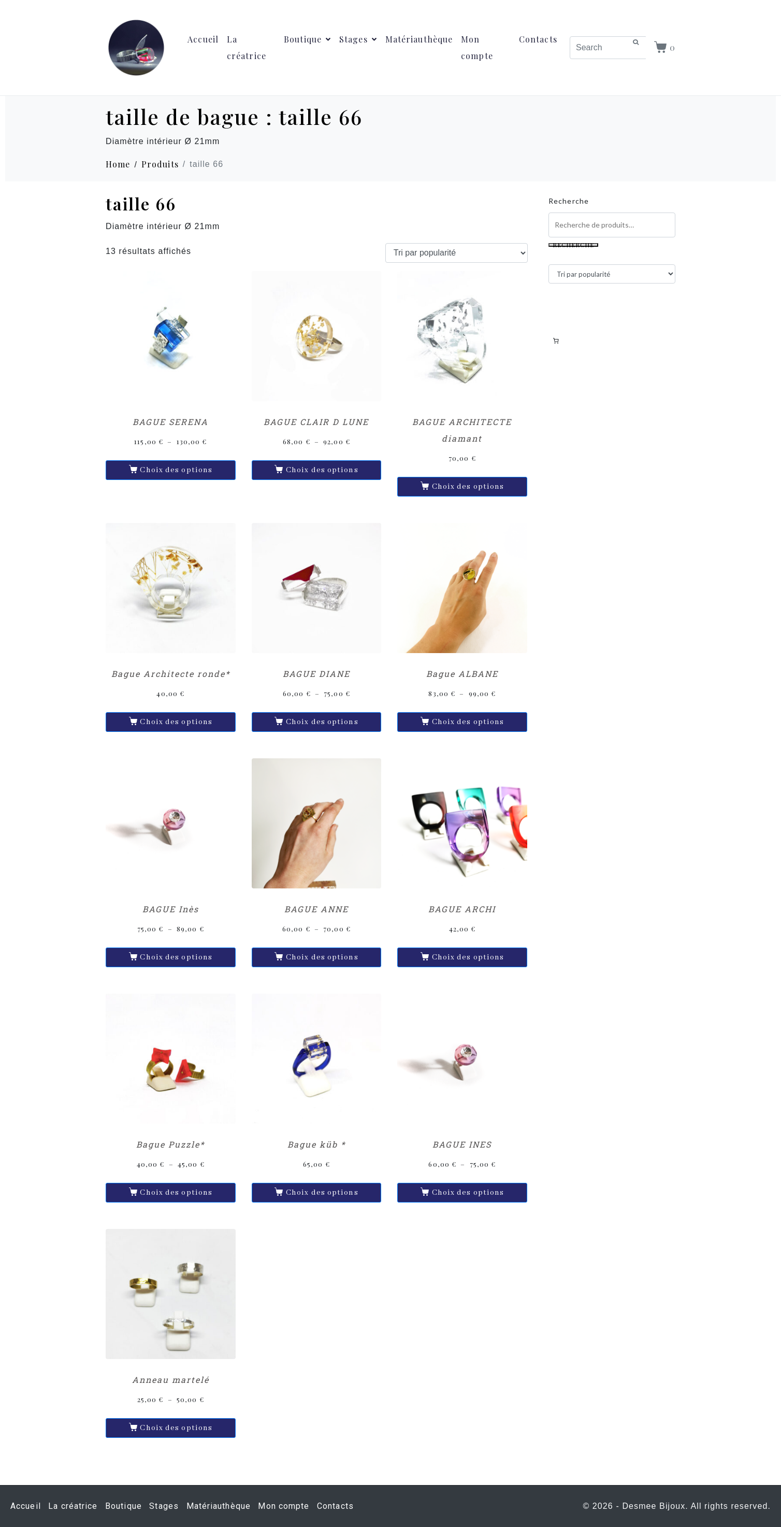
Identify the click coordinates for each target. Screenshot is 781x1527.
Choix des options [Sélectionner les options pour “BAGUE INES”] (468, 1192)
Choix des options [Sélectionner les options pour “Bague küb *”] (322, 1192)
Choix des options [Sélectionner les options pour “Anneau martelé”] (176, 1428)
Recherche (568, 200)
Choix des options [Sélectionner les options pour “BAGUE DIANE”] (322, 722)
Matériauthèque (419, 39)
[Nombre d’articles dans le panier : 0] (555, 340)
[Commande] (456, 253)
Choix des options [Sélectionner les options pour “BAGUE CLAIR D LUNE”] (322, 470)
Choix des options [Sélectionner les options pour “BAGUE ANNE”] (322, 957)
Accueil (203, 39)
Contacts (538, 39)
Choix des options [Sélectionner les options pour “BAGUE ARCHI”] (468, 957)
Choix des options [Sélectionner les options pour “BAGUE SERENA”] (176, 470)
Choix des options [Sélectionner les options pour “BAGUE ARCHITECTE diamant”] (468, 486)
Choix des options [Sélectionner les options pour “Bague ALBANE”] (468, 722)
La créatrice (246, 47)
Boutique (307, 39)
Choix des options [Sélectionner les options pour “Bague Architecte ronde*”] (176, 722)
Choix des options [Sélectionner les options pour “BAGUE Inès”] (176, 957)
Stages (358, 39)
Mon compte (477, 47)
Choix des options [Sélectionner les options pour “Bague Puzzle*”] (176, 1192)
